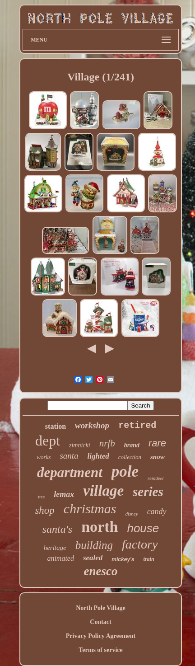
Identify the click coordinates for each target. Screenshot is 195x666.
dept (47, 440)
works (44, 457)
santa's (57, 529)
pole (125, 471)
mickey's (122, 559)
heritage (55, 547)
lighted (98, 456)
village (103, 491)
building (94, 545)
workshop (92, 425)
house (143, 528)
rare (157, 443)
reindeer (156, 478)
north (99, 526)
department (69, 472)
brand (131, 445)
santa (69, 455)
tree (41, 496)
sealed (92, 557)
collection (129, 457)
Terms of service (100, 650)
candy (157, 511)
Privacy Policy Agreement (100, 636)
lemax (64, 494)
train (149, 559)
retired (137, 425)
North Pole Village (100, 608)
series (148, 491)
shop (44, 510)
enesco (101, 571)
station (55, 426)
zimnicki (79, 445)
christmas (90, 508)
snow (157, 456)
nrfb (107, 443)
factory (140, 544)
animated (60, 558)
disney (131, 513)
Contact (100, 622)
